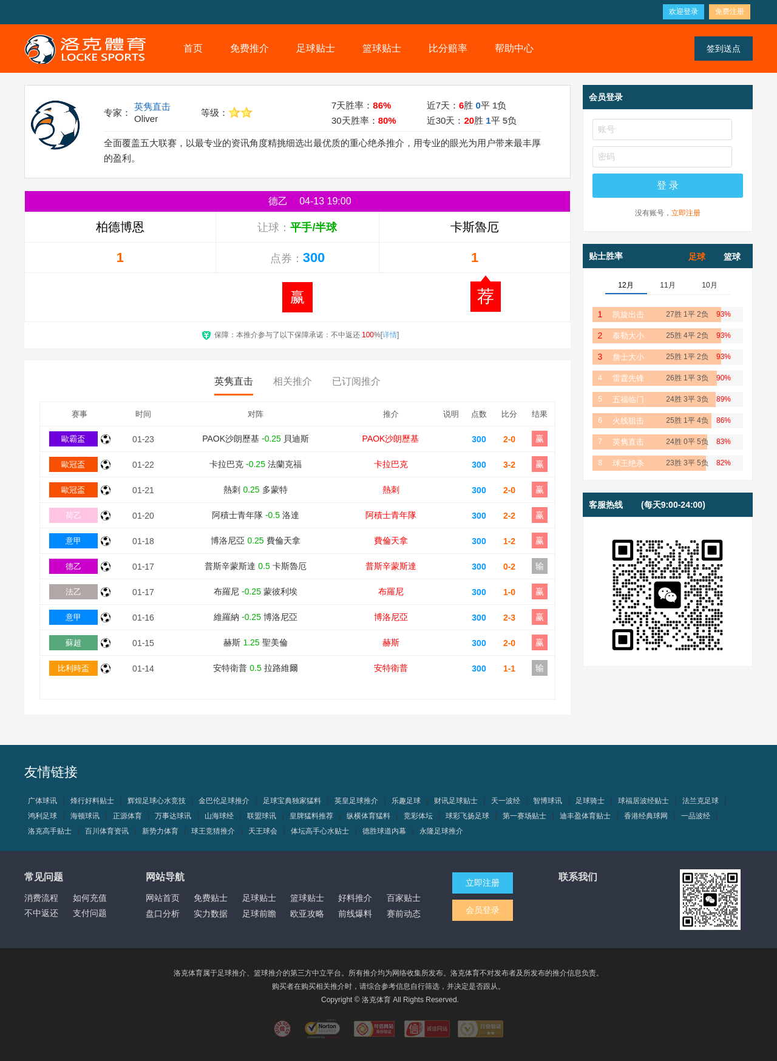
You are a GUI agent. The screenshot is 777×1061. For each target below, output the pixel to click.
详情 (389, 335)
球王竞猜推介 (213, 831)
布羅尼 (391, 591)
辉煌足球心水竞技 (156, 801)
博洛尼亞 (391, 617)
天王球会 (262, 831)
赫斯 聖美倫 (255, 642)
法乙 (73, 591)
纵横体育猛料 (368, 816)
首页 (193, 48)
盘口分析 (163, 913)
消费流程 (41, 898)
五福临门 (628, 399)
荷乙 (73, 515)
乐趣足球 (406, 801)
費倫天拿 (391, 540)
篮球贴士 (381, 48)
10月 (709, 285)
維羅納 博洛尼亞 (255, 617)
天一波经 (505, 801)
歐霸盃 (73, 438)
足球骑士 (590, 801)
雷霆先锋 (628, 378)
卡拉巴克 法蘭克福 (255, 464)
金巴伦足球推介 (223, 801)
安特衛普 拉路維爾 (255, 668)
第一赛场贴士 (524, 816)
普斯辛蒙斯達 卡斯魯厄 (255, 566)
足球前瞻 (259, 913)
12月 (625, 285)
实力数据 (211, 913)
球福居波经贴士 (643, 801)
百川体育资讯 (107, 831)
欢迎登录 (683, 11)
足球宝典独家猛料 (292, 801)
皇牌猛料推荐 (311, 816)
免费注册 (729, 11)
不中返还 (41, 913)
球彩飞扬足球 (467, 816)
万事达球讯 (173, 816)
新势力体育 (160, 831)
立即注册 (686, 213)
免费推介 (249, 48)
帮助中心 (514, 48)
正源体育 (127, 816)
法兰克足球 (700, 801)
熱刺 (390, 489)
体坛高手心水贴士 (320, 831)
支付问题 (90, 913)
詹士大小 (628, 357)
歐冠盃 (73, 464)
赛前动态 (404, 913)
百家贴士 (404, 898)
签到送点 (724, 48)
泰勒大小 (628, 335)
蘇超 (73, 642)
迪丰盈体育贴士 (585, 816)
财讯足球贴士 (456, 801)
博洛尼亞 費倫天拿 (255, 540)
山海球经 (219, 816)
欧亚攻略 (307, 913)
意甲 (73, 540)
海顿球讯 (85, 816)
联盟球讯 (261, 816)
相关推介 (292, 381)
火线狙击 (628, 420)
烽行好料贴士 (92, 801)
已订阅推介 (356, 381)
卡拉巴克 (391, 464)
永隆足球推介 (441, 831)
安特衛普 (391, 668)
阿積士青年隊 (390, 515)
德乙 (73, 566)
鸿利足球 (42, 816)
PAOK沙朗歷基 (390, 438)
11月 (667, 285)
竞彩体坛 (418, 816)
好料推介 (355, 898)
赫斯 (390, 642)
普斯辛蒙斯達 (390, 566)
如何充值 (90, 898)
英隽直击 (152, 106)
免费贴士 (211, 898)
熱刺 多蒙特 (255, 489)
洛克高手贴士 (50, 831)
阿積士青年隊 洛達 (255, 515)
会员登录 (483, 910)
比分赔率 (448, 48)
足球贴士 (315, 48)
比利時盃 (73, 668)
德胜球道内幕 (384, 831)
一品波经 (695, 816)
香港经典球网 (646, 816)
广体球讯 (42, 801)
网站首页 (163, 898)
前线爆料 (355, 913)
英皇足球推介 (356, 801)
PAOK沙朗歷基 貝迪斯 (255, 438)
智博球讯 (547, 801)
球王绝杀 (628, 463)
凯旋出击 (628, 314)
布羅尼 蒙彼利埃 (255, 591)
